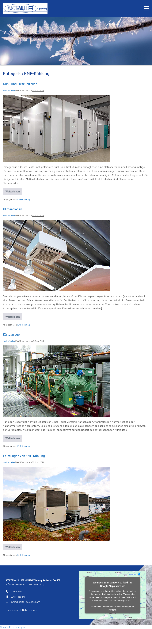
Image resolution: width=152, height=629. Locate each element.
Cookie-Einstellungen (13, 627)
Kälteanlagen (12, 334)
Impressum (12, 610)
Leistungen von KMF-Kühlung (24, 456)
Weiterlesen (13, 192)
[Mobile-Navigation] (146, 8)
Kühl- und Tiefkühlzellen (20, 84)
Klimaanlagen (12, 209)
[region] (76, 41)
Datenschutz (29, 610)
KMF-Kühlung (23, 199)
